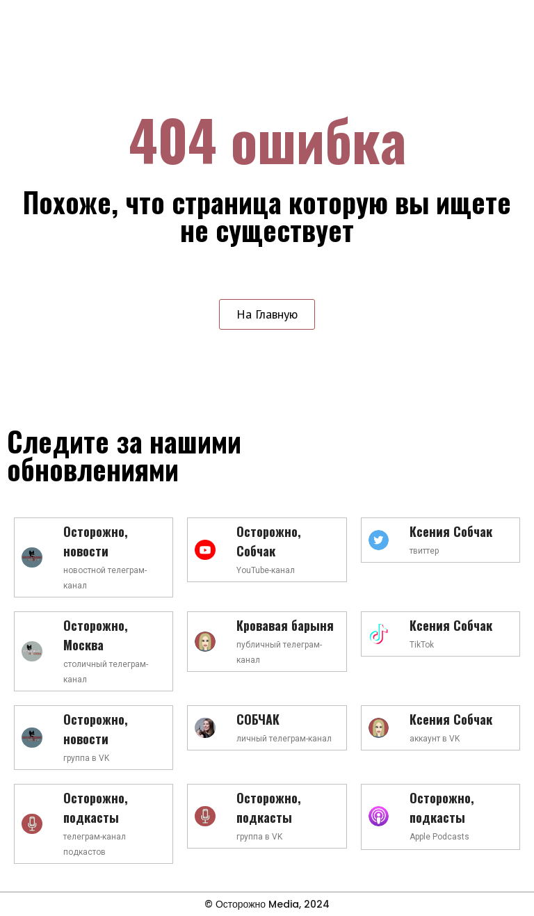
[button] (267, 314)
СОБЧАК (258, 719)
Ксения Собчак (451, 531)
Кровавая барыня (285, 625)
